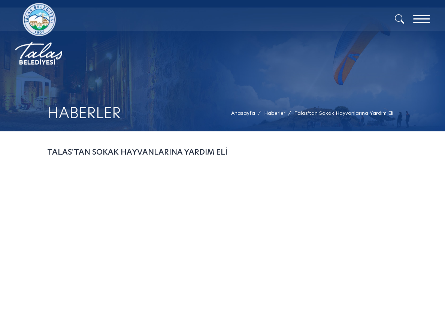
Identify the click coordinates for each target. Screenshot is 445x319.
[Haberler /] (275, 113)
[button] (344, 113)
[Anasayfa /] (245, 113)
